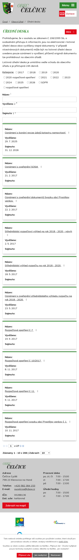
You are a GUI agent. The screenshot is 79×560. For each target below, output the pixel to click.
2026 (32, 82)
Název (5, 94)
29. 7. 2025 (11, 141)
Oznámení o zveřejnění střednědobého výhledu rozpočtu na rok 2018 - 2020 (38, 297)
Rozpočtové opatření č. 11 (22, 391)
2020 (56, 72)
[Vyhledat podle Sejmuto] (39, 120)
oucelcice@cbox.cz (24, 489)
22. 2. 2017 (11, 209)
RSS (70, 31)
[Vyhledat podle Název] (39, 99)
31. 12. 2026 (12, 150)
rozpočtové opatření (17, 87)
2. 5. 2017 (10, 243)
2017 (21, 72)
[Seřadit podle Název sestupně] (10, 94)
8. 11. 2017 (11, 369)
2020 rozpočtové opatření (20, 77)
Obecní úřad (17, 21)
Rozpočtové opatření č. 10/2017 (25, 360)
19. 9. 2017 (11, 338)
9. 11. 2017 (11, 399)
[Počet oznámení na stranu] (45, 453)
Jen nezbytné (40, 555)
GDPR (44, 82)
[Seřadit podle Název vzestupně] (10, 93)
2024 (9, 82)
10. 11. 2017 (12, 430)
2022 (56, 77)
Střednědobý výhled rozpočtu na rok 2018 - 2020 (35, 265)
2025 (20, 82)
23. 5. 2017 (11, 308)
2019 (44, 72)
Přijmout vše (24, 555)
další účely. (63, 541)
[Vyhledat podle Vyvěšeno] (39, 110)
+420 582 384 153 (24, 485)
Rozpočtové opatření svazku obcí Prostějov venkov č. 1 (38, 421)
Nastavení (55, 555)
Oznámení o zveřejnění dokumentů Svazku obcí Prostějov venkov (37, 199)
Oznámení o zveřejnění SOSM (24, 166)
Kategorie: (8, 72)
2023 (67, 77)
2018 (33, 72)
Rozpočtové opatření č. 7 (21, 330)
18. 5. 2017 (11, 274)
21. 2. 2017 (11, 175)
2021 (44, 77)
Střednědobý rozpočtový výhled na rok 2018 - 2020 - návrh (38, 233)
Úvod (5, 21)
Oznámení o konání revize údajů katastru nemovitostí (37, 132)
